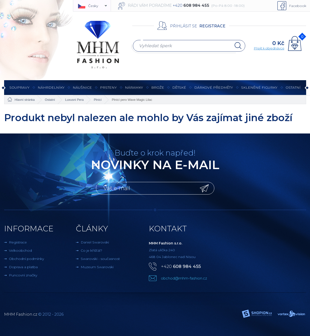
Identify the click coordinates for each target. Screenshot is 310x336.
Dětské (179, 87)
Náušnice (82, 90)
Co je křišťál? (91, 250)
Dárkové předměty (213, 90)
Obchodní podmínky (26, 259)
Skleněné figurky (259, 90)
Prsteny (108, 90)
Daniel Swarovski (95, 242)
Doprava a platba (23, 267)
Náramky (134, 90)
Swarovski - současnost (100, 259)
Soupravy (19, 90)
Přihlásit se (183, 26)
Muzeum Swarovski (97, 267)
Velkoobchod (20, 250)
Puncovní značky (23, 275)
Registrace (212, 26)
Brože (157, 87)
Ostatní (293, 90)
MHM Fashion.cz (20, 314)
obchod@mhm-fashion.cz (184, 278)
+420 (181, 266)
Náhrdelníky (51, 90)
